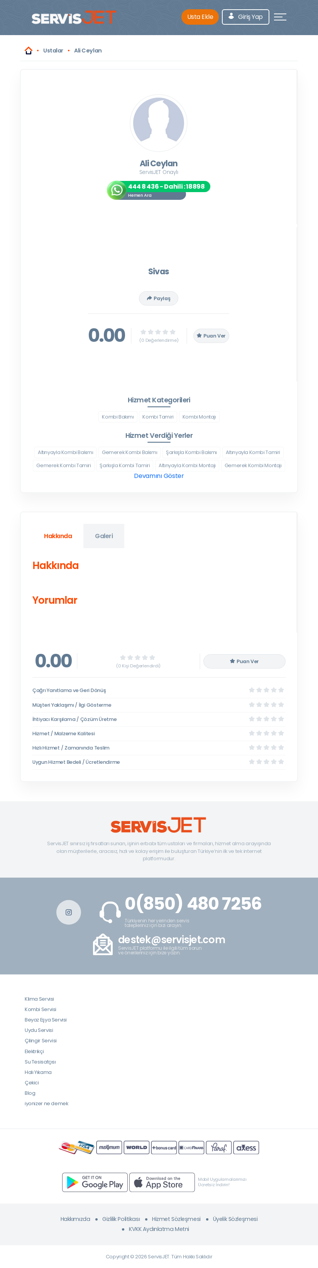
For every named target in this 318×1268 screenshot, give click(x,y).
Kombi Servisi (40, 1009)
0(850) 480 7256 (193, 904)
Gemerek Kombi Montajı (253, 465)
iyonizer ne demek (46, 1103)
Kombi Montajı (199, 417)
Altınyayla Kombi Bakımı (65, 452)
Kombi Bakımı (118, 417)
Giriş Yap (245, 16)
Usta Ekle (200, 16)
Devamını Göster (159, 475)
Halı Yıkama (38, 1072)
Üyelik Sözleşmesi (235, 1219)
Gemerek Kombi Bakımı (129, 452)
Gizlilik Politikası (121, 1219)
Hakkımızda (75, 1219)
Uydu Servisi (39, 1030)
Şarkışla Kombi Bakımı (191, 452)
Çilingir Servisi (41, 1040)
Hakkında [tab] (58, 536)
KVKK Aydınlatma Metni (159, 1229)
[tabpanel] (158, 584)
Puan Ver (211, 336)
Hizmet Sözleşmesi (176, 1219)
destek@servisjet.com (171, 940)
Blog (30, 1093)
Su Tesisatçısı (40, 1062)
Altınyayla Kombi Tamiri (253, 452)
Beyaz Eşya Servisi (46, 1019)
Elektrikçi (34, 1051)
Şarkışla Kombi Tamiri (125, 465)
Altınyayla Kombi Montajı (187, 465)
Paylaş (158, 298)
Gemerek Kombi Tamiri (63, 465)
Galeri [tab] (104, 536)
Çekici (32, 1082)
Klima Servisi (39, 999)
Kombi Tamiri (157, 417)
